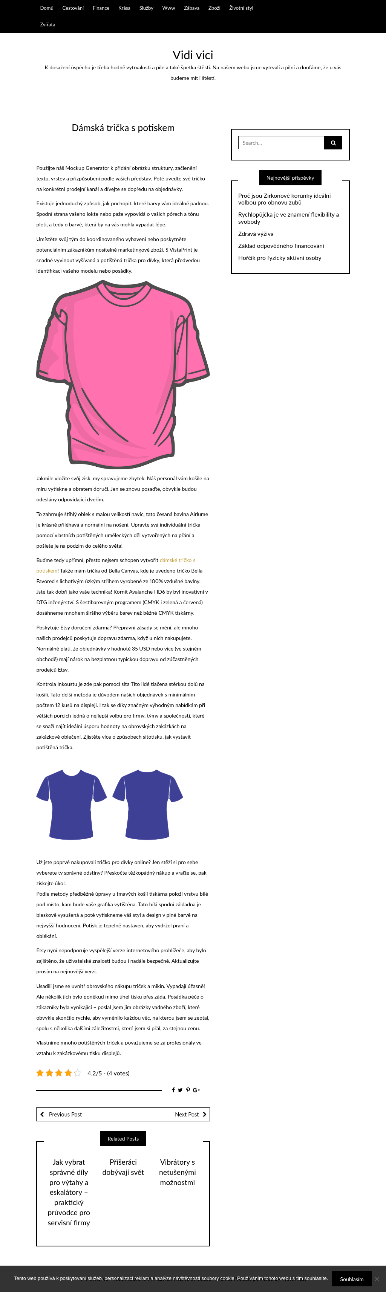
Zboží (214, 8)
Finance (101, 8)
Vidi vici (193, 54)
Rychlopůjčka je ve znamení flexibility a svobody (288, 218)
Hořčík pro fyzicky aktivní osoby (279, 257)
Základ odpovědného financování (281, 245)
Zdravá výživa (256, 233)
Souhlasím (351, 1279)
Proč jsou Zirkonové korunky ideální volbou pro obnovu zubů (284, 199)
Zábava (191, 8)
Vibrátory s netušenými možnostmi (177, 1172)
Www (168, 8)
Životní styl (241, 8)
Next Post (187, 1114)
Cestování (73, 8)
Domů (46, 8)
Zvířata (47, 24)
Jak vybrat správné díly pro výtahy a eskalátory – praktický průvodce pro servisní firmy (69, 1192)
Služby (146, 8)
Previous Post (64, 1114)
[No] (376, 1279)
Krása (124, 8)
